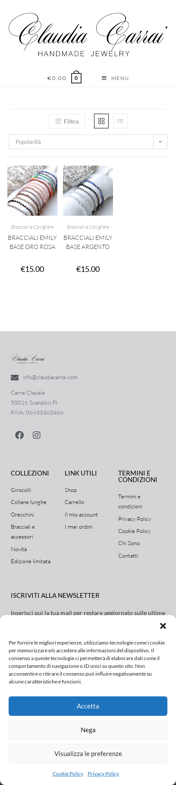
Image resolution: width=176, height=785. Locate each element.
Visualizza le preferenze (88, 753)
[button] (163, 626)
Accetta (88, 706)
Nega (88, 730)
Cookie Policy (68, 773)
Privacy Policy (103, 773)
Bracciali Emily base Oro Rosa (32, 242)
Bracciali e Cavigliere (32, 226)
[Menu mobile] (115, 78)
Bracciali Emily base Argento (87, 242)
